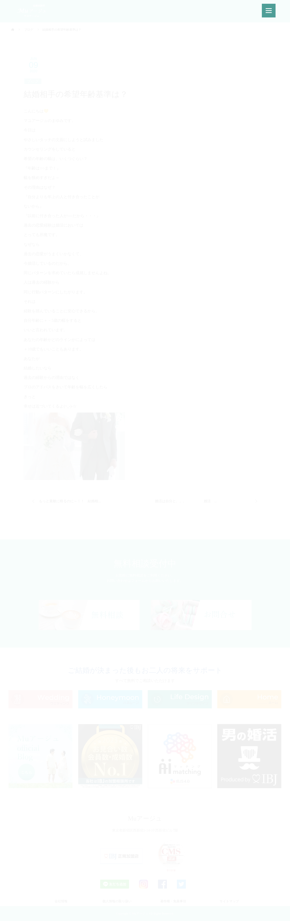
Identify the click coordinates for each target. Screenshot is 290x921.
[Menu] (269, 10)
